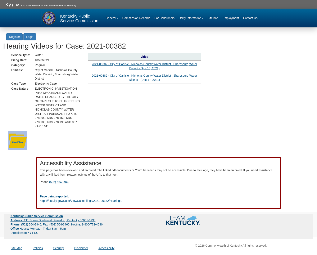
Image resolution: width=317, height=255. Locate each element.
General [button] (112, 18)
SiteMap (213, 18)
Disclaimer (81, 248)
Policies (38, 248)
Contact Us (250, 18)
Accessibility (106, 248)
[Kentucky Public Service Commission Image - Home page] (69, 18)
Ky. (12, 4)
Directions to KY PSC (24, 232)
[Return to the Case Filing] (17, 140)
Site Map (16, 248)
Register (14, 37)
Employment (231, 18)
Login (29, 37)
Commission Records (136, 18)
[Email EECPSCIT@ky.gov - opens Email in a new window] (158, 198)
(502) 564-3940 (59, 182)
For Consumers (164, 18)
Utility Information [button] (191, 18)
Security (58, 248)
